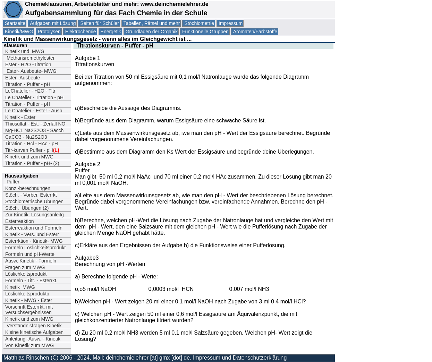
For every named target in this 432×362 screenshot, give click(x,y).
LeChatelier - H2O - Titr (30, 91)
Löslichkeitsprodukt (25, 274)
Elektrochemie (80, 31)
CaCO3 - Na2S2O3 (26, 137)
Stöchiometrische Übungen (34, 201)
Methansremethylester (29, 58)
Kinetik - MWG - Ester (28, 300)
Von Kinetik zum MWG (29, 345)
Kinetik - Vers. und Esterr (32, 234)
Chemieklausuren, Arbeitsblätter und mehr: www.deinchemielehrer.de (116, 4)
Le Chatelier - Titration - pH (34, 97)
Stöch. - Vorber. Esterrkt (31, 195)
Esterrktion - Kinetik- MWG (34, 241)
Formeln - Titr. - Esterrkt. (31, 280)
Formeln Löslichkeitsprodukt (35, 247)
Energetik (111, 31)
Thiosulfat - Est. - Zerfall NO (35, 124)
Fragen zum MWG (25, 267)
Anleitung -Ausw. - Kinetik (32, 339)
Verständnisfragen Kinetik (33, 325)
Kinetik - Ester (20, 117)
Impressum (231, 23)
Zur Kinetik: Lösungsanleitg (34, 214)
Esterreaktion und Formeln (33, 228)
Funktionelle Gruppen (205, 31)
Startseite (15, 23)
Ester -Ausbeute (22, 77)
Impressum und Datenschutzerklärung (240, 358)
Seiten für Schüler (99, 23)
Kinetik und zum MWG (29, 157)
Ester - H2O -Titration (28, 64)
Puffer (12, 181)
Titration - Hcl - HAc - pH (31, 143)
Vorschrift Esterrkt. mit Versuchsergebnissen (29, 309)
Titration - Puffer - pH (27, 84)
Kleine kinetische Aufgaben (34, 332)
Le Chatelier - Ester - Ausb (33, 110)
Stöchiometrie (199, 23)
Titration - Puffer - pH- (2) (32, 163)
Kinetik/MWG (19, 31)
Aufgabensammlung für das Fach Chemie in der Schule (116, 13)
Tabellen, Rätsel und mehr (152, 23)
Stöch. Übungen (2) (27, 208)
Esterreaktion (19, 221)
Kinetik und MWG (24, 51)
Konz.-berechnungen (27, 188)
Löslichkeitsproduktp (27, 293)
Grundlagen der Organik (152, 31)
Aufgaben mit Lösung (53, 23)
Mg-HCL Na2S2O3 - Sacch (34, 130)
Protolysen (49, 31)
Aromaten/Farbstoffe (255, 31)
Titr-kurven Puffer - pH (32, 150)
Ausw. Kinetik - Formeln (30, 261)
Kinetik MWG (20, 287)
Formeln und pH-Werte (29, 254)
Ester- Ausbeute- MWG (31, 71)
